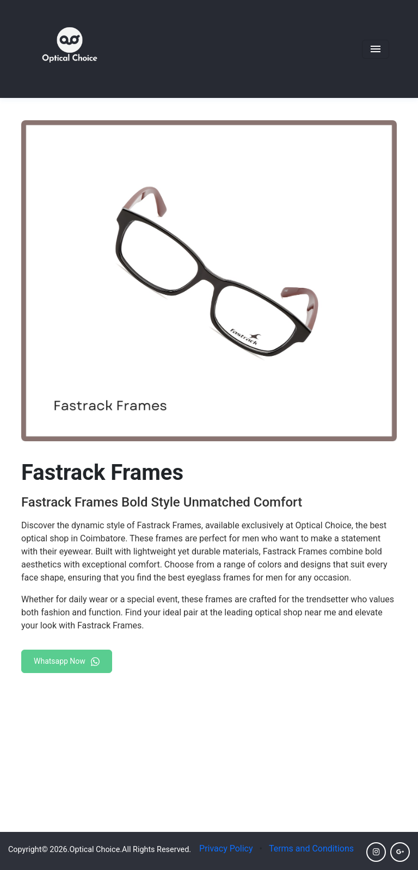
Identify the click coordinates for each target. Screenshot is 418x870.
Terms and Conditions (311, 848)
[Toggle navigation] (375, 49)
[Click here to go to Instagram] (376, 852)
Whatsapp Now (67, 661)
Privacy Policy (226, 848)
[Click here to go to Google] (400, 852)
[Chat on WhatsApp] (66, 659)
